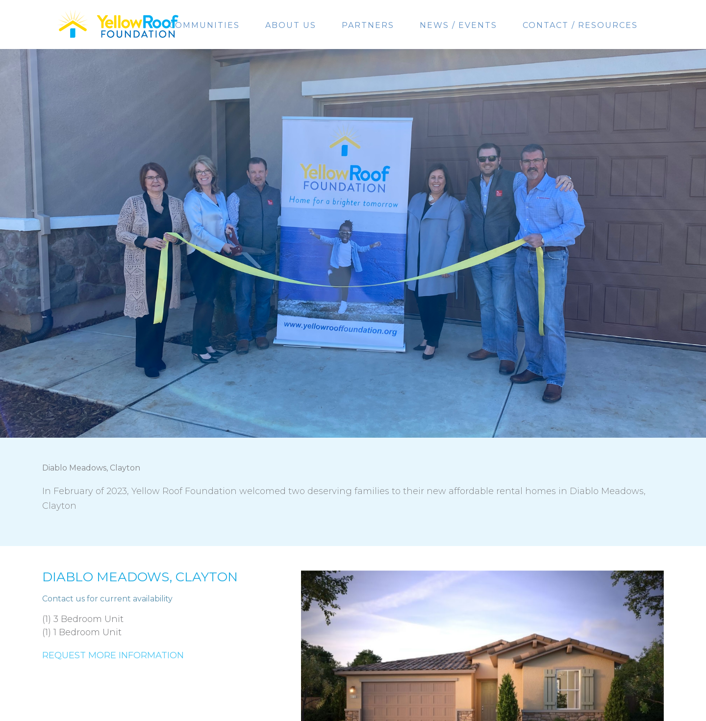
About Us (290, 25)
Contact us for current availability (107, 598)
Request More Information (113, 655)
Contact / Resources (580, 25)
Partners (368, 25)
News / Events (458, 25)
